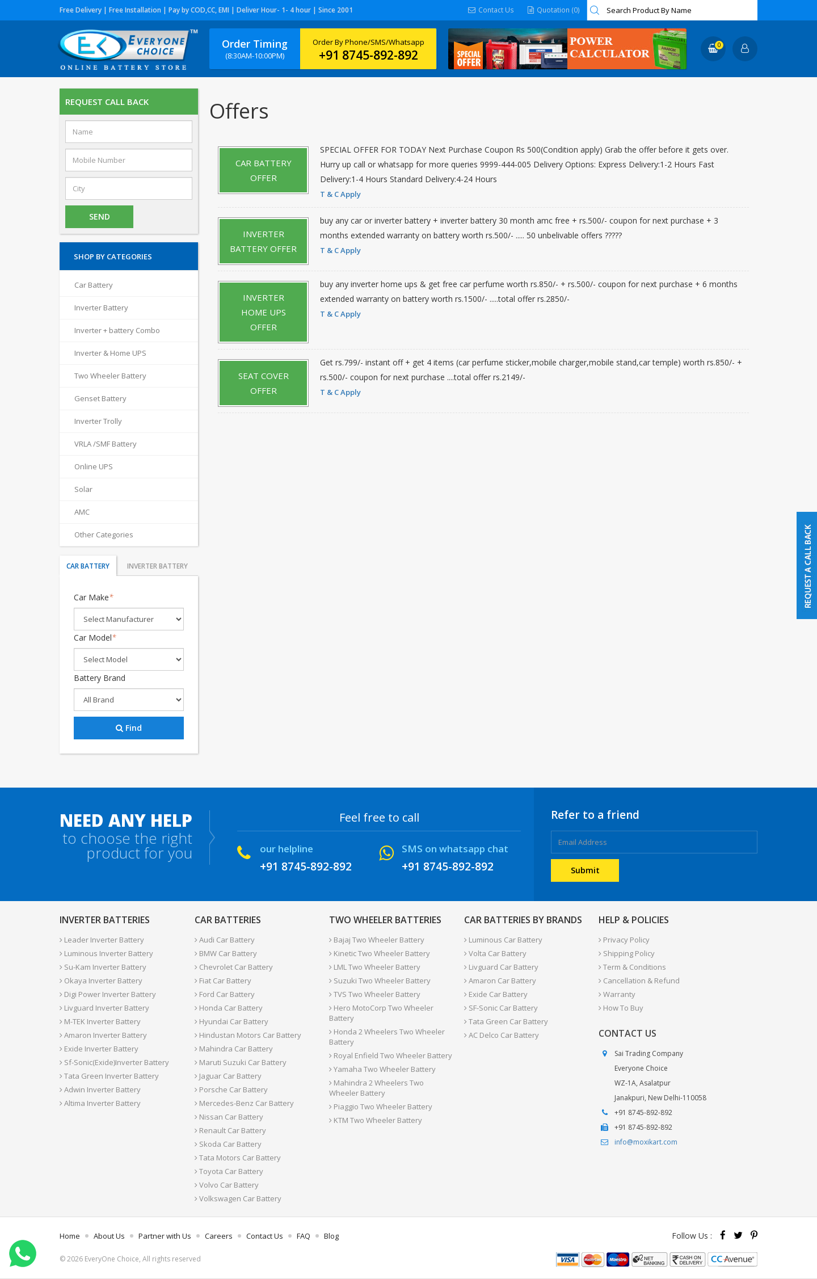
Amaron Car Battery (500, 980)
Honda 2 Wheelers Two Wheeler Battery (387, 1036)
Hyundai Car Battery (231, 1021)
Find (129, 727)
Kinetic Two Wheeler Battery (379, 953)
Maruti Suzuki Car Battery (241, 1062)
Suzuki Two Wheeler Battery (380, 980)
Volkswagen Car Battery (238, 1198)
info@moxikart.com (645, 1142)
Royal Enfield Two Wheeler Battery (390, 1055)
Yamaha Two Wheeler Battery (382, 1069)
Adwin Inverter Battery (100, 1089)
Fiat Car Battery (223, 980)
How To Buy (621, 1008)
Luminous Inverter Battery (106, 953)
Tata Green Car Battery (506, 1021)
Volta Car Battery (495, 953)
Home (70, 1235)
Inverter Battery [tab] (157, 566)
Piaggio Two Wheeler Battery (380, 1106)
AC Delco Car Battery (501, 1035)
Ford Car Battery (225, 994)
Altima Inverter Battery (100, 1103)
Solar (83, 489)
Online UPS (93, 466)
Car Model (95, 637)
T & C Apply (340, 194)
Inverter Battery (101, 307)
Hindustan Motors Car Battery (248, 1035)
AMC (82, 512)
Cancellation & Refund (639, 980)
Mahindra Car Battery (234, 1049)
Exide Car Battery (496, 994)
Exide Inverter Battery (99, 1049)
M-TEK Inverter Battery (100, 1021)
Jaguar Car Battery (228, 1076)
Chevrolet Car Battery (234, 967)
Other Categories (103, 534)
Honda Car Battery (229, 1008)
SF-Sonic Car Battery (501, 1008)
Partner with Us (164, 1235)
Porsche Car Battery (231, 1089)
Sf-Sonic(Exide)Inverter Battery (114, 1062)
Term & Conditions (632, 967)
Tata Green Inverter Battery (109, 1076)
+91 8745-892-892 (368, 55)
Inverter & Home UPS (110, 353)
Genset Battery (100, 398)
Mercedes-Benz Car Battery (244, 1103)
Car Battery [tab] (88, 566)
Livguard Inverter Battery (104, 1008)
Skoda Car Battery (228, 1144)
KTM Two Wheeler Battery (375, 1120)
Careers (219, 1235)
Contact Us (492, 10)
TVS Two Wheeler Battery (374, 994)
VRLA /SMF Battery (105, 444)
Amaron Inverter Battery (103, 1035)
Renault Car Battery (230, 1130)
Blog (331, 1235)
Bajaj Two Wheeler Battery (376, 940)
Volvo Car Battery (227, 1185)
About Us (109, 1235)
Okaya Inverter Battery (101, 980)
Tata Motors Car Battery (238, 1157)
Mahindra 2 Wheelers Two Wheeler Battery (376, 1088)
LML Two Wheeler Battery (374, 967)
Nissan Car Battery (229, 1117)
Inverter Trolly (98, 421)
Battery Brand (99, 677)
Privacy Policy (624, 940)
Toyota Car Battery (229, 1171)
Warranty (617, 994)
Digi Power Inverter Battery (108, 994)
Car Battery (93, 285)
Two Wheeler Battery (110, 376)
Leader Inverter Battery (102, 940)
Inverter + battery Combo (117, 330)
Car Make (93, 597)
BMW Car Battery (226, 953)
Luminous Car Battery (503, 940)
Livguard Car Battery (501, 967)
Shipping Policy (627, 953)
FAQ (303, 1235)
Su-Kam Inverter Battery (103, 967)
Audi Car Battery (225, 940)
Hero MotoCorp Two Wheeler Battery (381, 1013)
